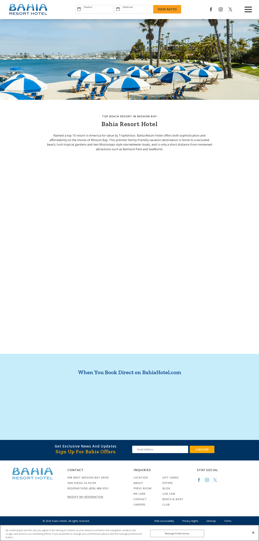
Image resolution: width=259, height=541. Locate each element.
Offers (167, 483)
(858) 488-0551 (99, 488)
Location (140, 477)
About (138, 483)
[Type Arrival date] (94, 9)
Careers (139, 504)
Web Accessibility (164, 521)
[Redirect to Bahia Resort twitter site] (232, 9)
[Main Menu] (248, 9)
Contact (140, 499)
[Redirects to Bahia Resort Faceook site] (213, 9)
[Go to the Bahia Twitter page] (216, 480)
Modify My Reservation (85, 496)
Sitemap (211, 521)
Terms (227, 521)
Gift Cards (170, 477)
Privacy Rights (190, 521)
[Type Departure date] (133, 9)
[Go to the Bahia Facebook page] (200, 480)
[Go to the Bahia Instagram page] (208, 480)
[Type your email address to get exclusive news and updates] (160, 449)
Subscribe (202, 449)
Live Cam (168, 493)
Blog (166, 488)
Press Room (142, 488)
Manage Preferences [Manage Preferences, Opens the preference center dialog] (177, 533)
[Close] (253, 532)
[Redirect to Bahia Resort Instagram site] (223, 9)
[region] (129, 533)
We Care (139, 493)
